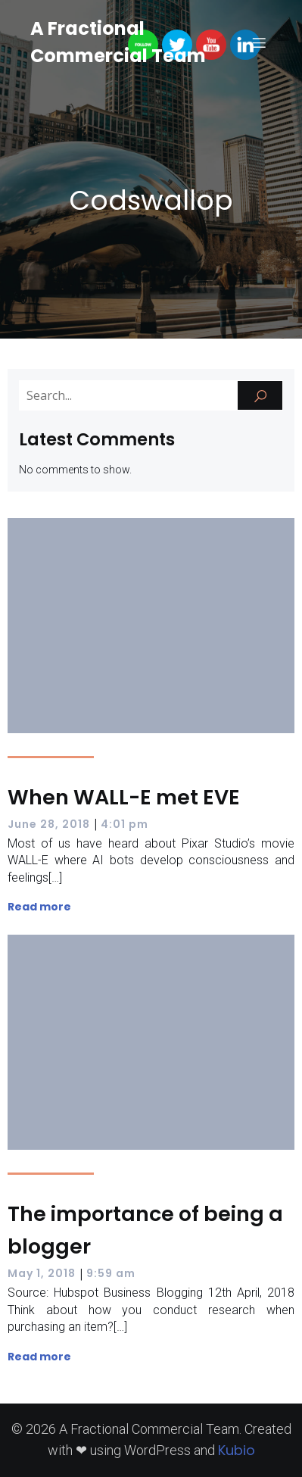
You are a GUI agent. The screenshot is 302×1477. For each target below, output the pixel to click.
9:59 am (110, 1273)
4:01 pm (124, 824)
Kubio (236, 1450)
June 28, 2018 (49, 824)
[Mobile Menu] (259, 42)
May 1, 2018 (42, 1273)
